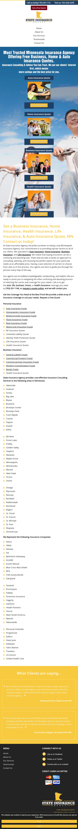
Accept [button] (39, 821)
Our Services (39, 35)
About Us (39, 32)
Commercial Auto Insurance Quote (22, 362)
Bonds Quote (12, 369)
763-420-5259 (68, 2)
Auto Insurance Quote (16, 308)
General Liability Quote (17, 354)
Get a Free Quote (39, 8)
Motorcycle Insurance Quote (19, 326)
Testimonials (39, 39)
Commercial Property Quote (19, 358)
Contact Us (39, 43)
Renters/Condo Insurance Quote (21, 315)
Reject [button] (39, 826)
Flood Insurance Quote (17, 319)
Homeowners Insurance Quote (20, 312)
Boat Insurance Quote (16, 323)
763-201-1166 (45, 2)
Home (39, 28)
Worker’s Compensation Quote (20, 365)
